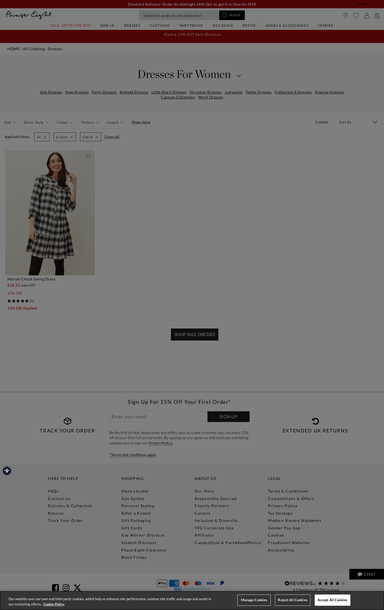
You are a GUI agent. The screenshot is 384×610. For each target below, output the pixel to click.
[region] (192, 600)
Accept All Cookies (332, 600)
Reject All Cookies (292, 600)
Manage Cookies (254, 600)
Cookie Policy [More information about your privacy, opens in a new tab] (54, 604)
